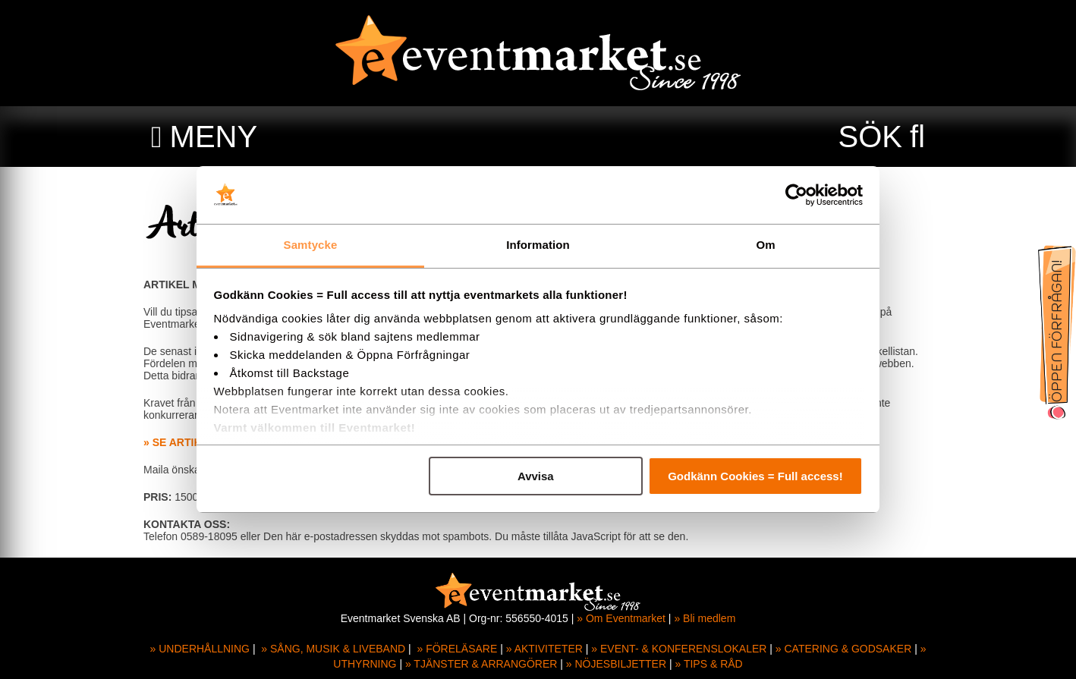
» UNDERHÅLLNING (200, 649)
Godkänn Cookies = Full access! (755, 476)
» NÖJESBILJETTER (616, 664)
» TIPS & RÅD (709, 664)
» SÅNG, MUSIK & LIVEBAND (333, 649)
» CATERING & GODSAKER (843, 649)
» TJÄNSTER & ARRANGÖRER (481, 664)
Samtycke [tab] (311, 244)
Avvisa (536, 476)
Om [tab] (765, 244)
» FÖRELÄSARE (457, 649)
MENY (214, 136)
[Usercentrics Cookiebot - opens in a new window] (796, 195)
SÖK (870, 136)
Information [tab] (538, 244)
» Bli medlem (704, 618)
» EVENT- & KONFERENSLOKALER (678, 649)
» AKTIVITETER (544, 649)
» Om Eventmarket (621, 618)
